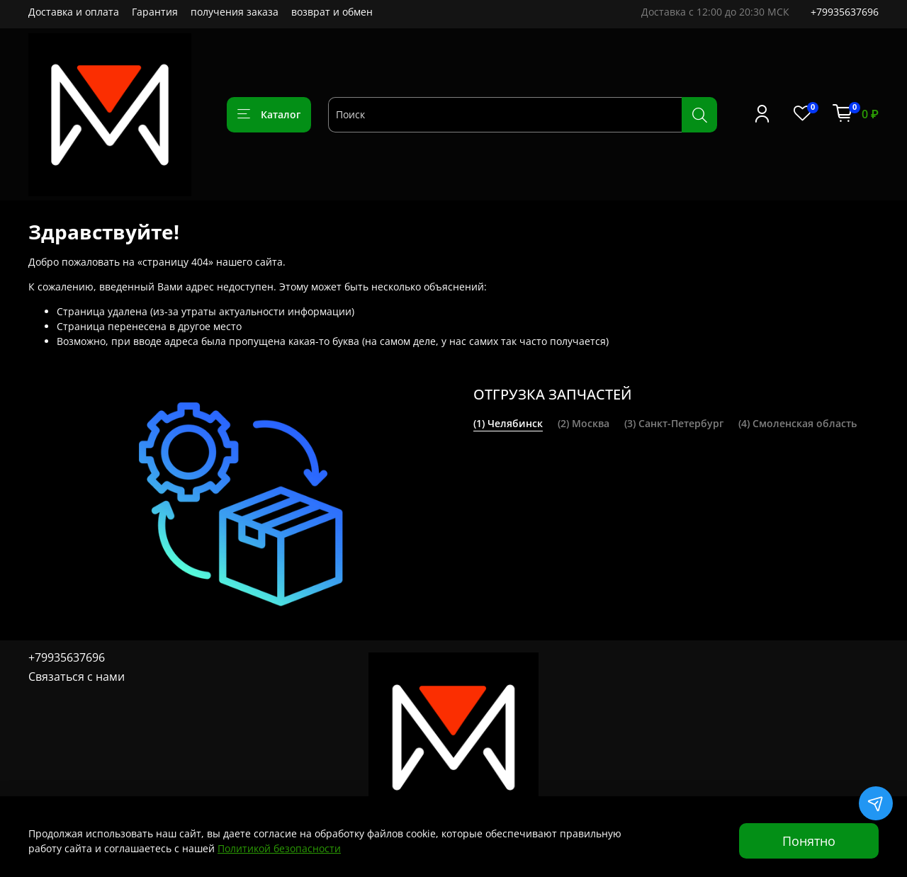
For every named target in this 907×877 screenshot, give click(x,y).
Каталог (268, 114)
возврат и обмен (332, 11)
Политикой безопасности (279, 848)
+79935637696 (845, 11)
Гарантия (155, 11)
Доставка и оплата (73, 11)
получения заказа (234, 11)
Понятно (808, 840)
